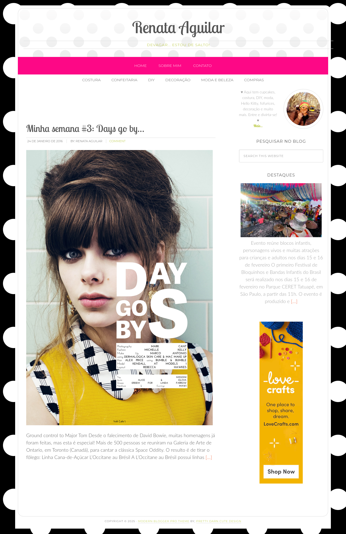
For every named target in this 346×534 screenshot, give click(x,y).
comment (117, 141)
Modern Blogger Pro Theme (163, 521)
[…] (208, 457)
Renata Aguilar (178, 27)
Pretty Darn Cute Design (218, 521)
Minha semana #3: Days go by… (85, 128)
